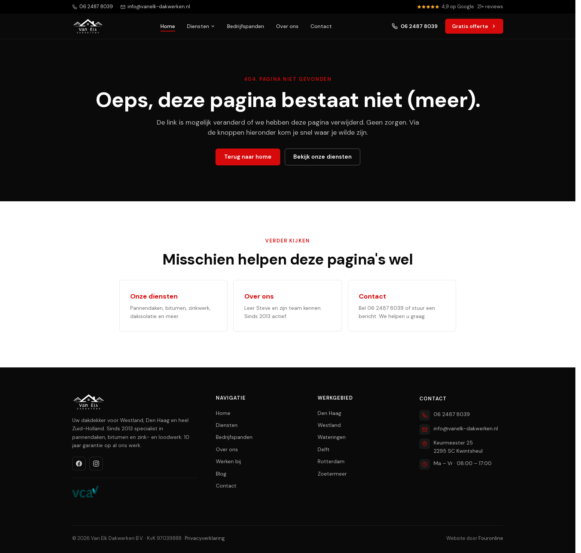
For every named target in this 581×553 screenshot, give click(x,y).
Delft (324, 449)
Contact (321, 26)
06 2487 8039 (415, 26)
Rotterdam (331, 461)
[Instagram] (96, 463)
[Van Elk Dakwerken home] (88, 26)
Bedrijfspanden (245, 26)
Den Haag (329, 413)
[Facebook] (79, 463)
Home (167, 26)
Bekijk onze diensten (322, 157)
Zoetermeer (332, 473)
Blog (221, 473)
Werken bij (228, 461)
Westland (329, 425)
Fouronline (490, 538)
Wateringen (332, 437)
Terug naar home (248, 157)
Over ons (287, 26)
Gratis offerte (474, 26)
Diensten (201, 26)
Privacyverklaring (205, 538)
